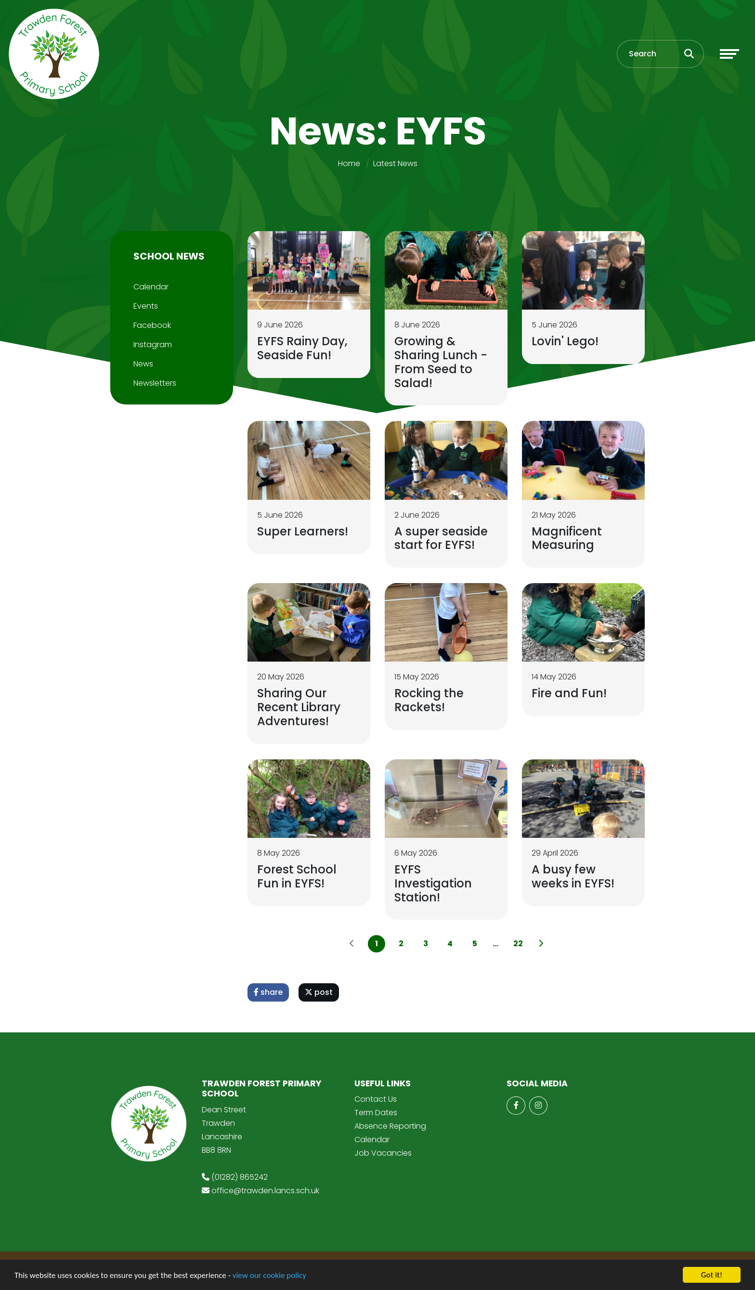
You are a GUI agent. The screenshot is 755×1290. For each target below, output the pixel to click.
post (319, 992)
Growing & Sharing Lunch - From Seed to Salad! (440, 362)
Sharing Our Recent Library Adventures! (298, 707)
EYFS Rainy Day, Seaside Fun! (302, 348)
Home (349, 163)
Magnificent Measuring (567, 538)
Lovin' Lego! (565, 341)
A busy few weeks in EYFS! (573, 876)
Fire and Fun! (569, 693)
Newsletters (154, 383)
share (268, 992)
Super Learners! (302, 531)
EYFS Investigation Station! (433, 883)
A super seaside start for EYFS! (441, 538)
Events (145, 306)
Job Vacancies (383, 1153)
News (143, 363)
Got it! (711, 1275)
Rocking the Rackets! (429, 700)
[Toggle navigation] (729, 54)
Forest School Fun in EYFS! (297, 876)
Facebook (152, 325)
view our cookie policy (269, 1275)
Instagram (152, 344)
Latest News (395, 163)
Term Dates (375, 1112)
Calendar (151, 286)
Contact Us (375, 1099)
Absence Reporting (390, 1126)
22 (518, 943)
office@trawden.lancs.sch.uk (265, 1190)
